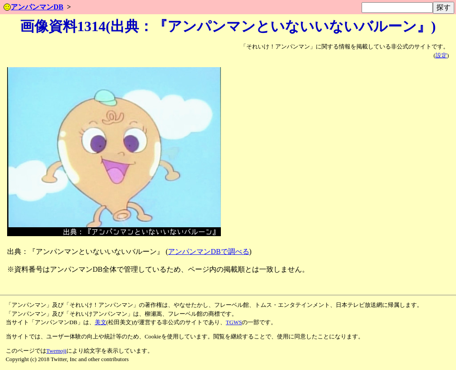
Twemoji (56, 351)
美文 (100, 322)
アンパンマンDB (33, 7)
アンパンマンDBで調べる (208, 251)
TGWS (234, 322)
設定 (441, 55)
